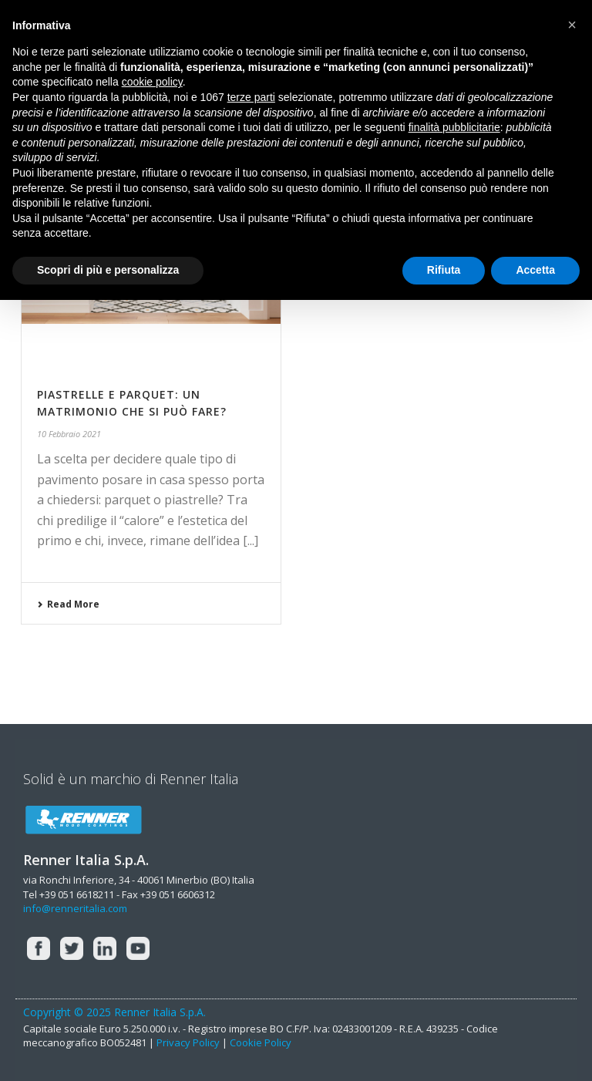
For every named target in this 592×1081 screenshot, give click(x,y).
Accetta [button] (535, 270)
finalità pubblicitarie (454, 127)
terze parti (251, 97)
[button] (572, 24)
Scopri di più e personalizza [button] (108, 270)
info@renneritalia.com (75, 908)
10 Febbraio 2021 (69, 433)
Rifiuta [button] (444, 270)
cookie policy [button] (152, 82)
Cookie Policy (260, 1042)
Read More (68, 604)
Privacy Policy (188, 1042)
